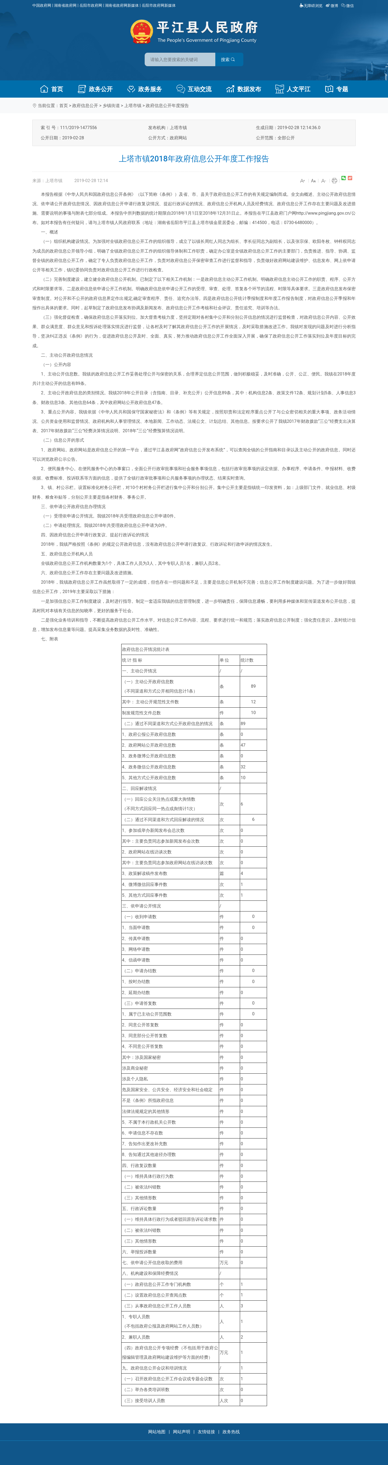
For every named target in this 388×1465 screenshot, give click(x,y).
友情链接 (206, 1431)
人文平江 (292, 89)
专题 (336, 89)
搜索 (233, 58)
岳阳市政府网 (90, 5)
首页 (51, 89)
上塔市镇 (132, 105)
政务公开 (95, 89)
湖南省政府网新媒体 (122, 5)
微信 (348, 5)
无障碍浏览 (311, 5)
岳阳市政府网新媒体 (159, 5)
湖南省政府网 (65, 5)
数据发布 (243, 89)
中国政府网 (41, 5)
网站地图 (156, 1431)
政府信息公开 (85, 105)
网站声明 (181, 1431)
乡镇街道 (111, 105)
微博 (332, 5)
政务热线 (231, 1431)
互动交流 (194, 89)
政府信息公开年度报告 (167, 105)
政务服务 (144, 89)
